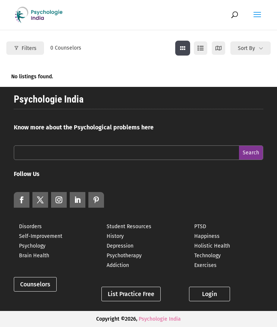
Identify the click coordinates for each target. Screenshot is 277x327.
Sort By (246, 48)
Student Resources (129, 226)
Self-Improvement (40, 236)
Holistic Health (212, 246)
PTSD (200, 226)
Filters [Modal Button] (25, 48)
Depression (120, 246)
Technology (207, 255)
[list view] (200, 48)
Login (209, 294)
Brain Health (34, 255)
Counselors (35, 284)
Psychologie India (160, 319)
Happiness (207, 236)
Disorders (30, 226)
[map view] (218, 48)
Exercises (205, 265)
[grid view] (182, 48)
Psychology (32, 246)
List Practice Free (131, 294)
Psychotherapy (124, 255)
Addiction (118, 265)
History (115, 236)
